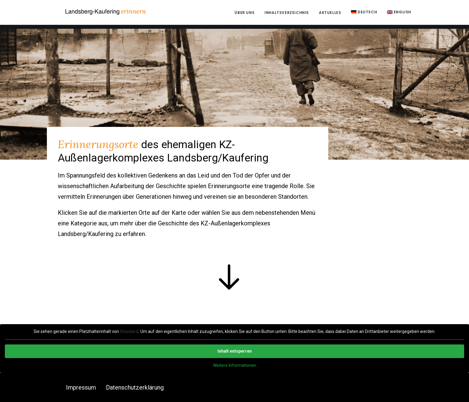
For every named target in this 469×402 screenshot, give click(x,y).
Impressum (81, 387)
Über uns (244, 14)
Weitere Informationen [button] (234, 365)
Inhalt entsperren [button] (235, 350)
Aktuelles (330, 14)
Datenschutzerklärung (135, 387)
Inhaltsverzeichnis (286, 14)
